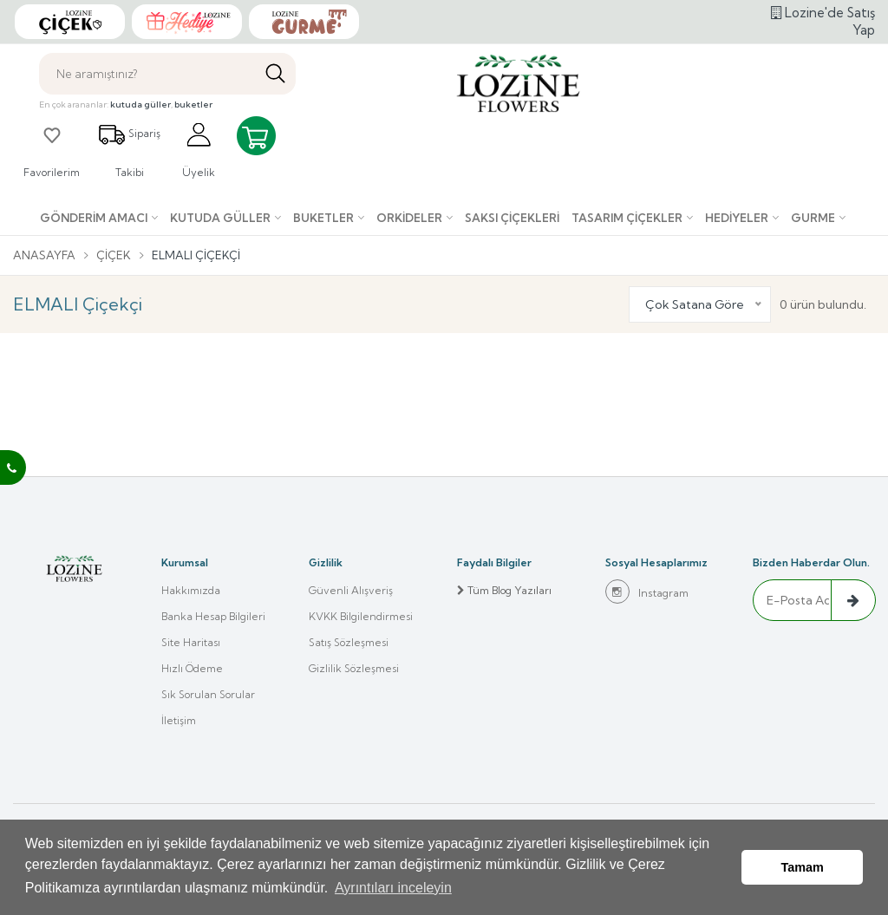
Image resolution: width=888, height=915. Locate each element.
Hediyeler (736, 218)
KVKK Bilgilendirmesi (361, 616)
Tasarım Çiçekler (626, 218)
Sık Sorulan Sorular (208, 694)
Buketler (323, 218)
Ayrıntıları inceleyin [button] (393, 887)
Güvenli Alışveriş (351, 590)
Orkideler (409, 218)
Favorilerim (51, 150)
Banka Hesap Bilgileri (213, 616)
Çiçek (113, 255)
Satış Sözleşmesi (348, 642)
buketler (193, 104)
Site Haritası (190, 642)
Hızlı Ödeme (192, 668)
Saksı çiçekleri (512, 218)
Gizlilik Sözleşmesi (354, 668)
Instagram (647, 591)
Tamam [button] (802, 867)
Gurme (813, 218)
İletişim (178, 720)
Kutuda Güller (220, 218)
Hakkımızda (190, 590)
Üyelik (198, 150)
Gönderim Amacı (93, 218)
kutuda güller (140, 104)
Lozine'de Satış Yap (823, 21)
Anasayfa (44, 255)
